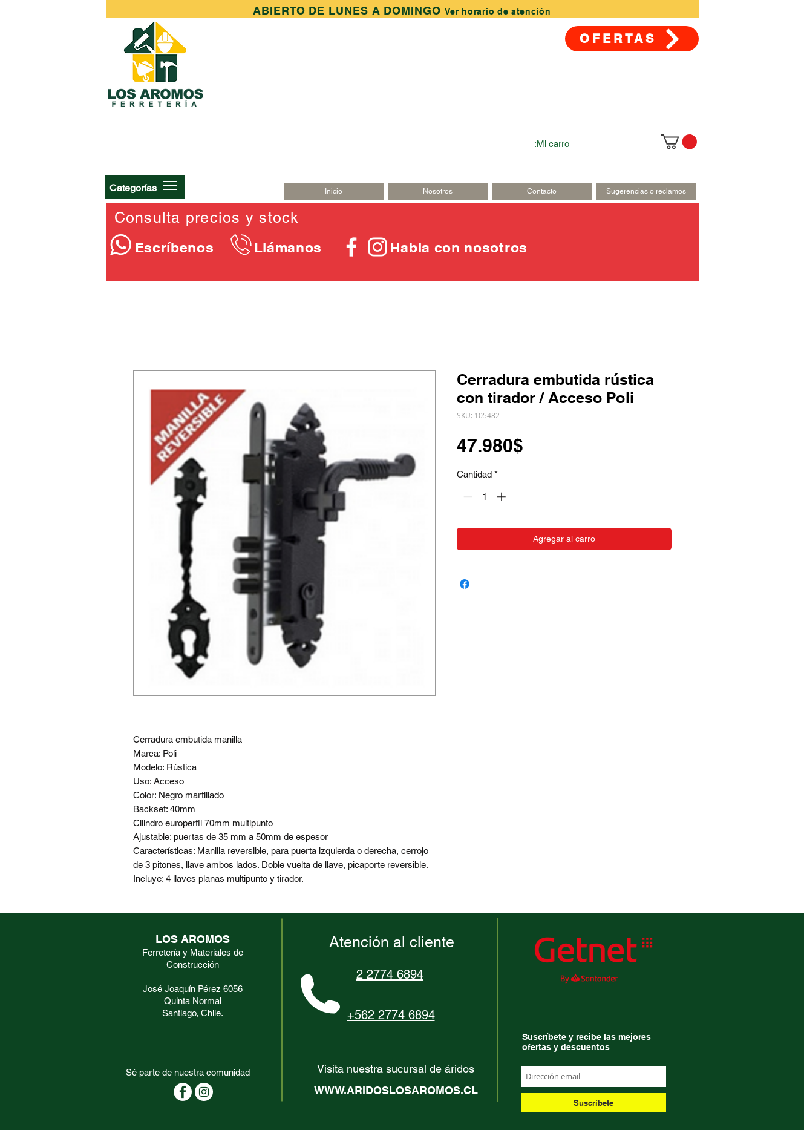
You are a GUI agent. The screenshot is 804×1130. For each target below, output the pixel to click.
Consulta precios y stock (206, 217)
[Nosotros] (438, 191)
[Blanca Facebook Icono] (351, 247)
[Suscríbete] (593, 1102)
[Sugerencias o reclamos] (646, 191)
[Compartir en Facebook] (464, 584)
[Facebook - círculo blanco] (183, 1092)
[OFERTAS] (632, 38)
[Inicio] (334, 191)
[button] (133, 187)
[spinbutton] (484, 496)
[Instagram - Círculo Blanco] (204, 1092)
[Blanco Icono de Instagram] (377, 247)
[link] (679, 141)
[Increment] (502, 496)
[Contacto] (542, 191)
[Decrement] (467, 496)
